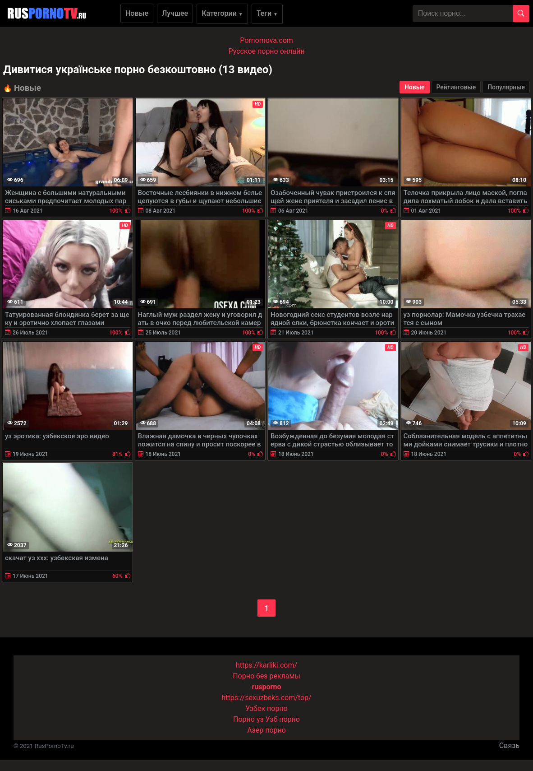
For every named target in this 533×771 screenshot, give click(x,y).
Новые (136, 13)
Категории (222, 13)
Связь (509, 745)
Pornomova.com (266, 40)
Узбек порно (266, 708)
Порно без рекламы (266, 676)
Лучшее (175, 13)
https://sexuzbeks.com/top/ (266, 697)
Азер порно (266, 730)
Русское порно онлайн (267, 51)
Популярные (506, 87)
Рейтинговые (456, 87)
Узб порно (283, 719)
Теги (267, 13)
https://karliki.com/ (266, 665)
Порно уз (248, 719)
